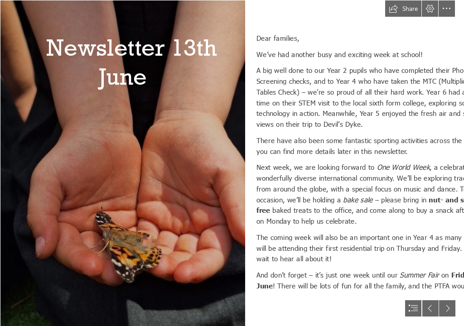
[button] (403, 8)
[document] (232, 163)
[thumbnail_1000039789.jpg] (122, 163)
